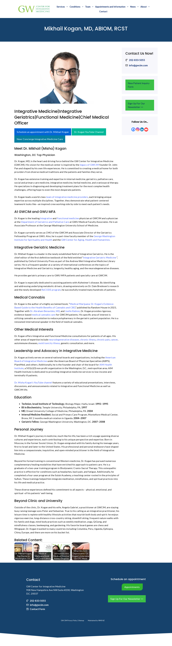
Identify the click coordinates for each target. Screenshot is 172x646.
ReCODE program (51, 289)
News (135, 6)
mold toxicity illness (49, 343)
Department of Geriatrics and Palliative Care (45, 221)
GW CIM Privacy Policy (69, 620)
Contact (103, 11)
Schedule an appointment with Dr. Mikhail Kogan (43, 131)
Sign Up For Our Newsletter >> (136, 105)
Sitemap (81, 620)
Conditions (77, 6)
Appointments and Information (112, 6)
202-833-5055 (137, 60)
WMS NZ (101, 620)
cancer (114, 339)
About (145, 6)
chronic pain (103, 339)
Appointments (132, 587)
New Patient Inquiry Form (138, 85)
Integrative (46, 218)
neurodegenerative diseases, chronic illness (72, 339)
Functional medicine (68, 218)
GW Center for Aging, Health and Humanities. (85, 239)
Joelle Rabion (72, 311)
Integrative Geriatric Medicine (99, 257)
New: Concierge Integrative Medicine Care (40, 139)
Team (89, 6)
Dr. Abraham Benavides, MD (45, 311)
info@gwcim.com (138, 65)
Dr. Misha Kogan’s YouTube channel (33, 382)
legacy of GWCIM (89, 164)
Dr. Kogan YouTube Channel (89, 131)
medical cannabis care (43, 314)
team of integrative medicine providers (67, 196)
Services (63, 6)
